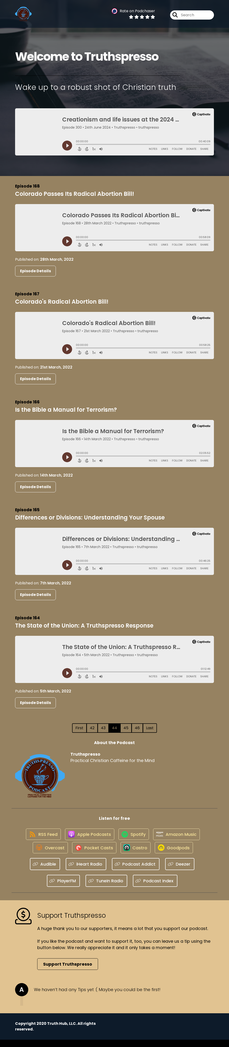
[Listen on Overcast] (46, 854)
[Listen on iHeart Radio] (86, 871)
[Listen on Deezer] (179, 871)
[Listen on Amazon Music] (178, 837)
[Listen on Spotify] (134, 837)
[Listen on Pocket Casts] (92, 854)
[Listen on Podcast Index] (155, 888)
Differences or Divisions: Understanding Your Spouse (90, 517)
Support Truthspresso (67, 971)
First (79, 728)
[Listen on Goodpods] (176, 854)
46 (137, 728)
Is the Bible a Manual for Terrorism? (66, 410)
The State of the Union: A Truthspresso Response (84, 625)
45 (125, 728)
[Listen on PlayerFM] (63, 888)
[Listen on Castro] (136, 854)
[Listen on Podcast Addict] (136, 871)
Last (150, 728)
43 (103, 728)
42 (92, 728)
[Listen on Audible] (45, 871)
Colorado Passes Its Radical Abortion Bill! (74, 194)
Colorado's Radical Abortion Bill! (61, 302)
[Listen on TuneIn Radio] (106, 888)
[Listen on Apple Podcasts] (88, 837)
